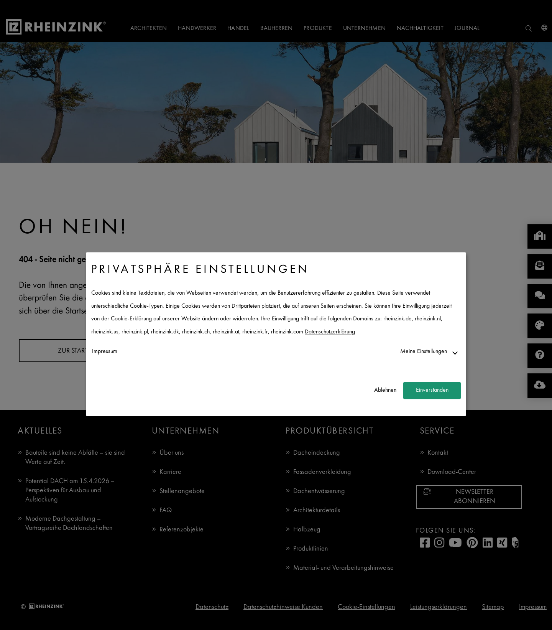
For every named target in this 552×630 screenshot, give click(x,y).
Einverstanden (432, 390)
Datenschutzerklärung (330, 332)
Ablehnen (385, 390)
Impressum (104, 351)
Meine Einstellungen (423, 351)
